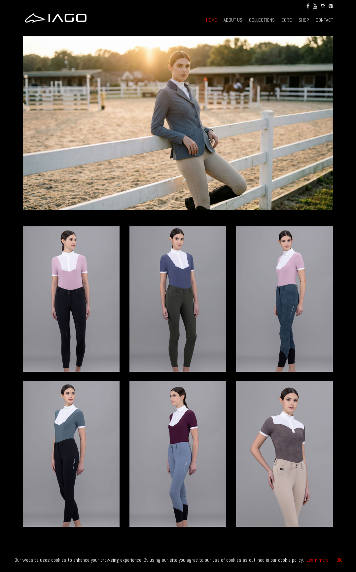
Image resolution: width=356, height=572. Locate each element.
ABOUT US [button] (233, 20)
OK (339, 559)
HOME (211, 20)
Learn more (317, 559)
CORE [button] (286, 20)
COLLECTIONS (262, 20)
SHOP (304, 20)
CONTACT (324, 20)
